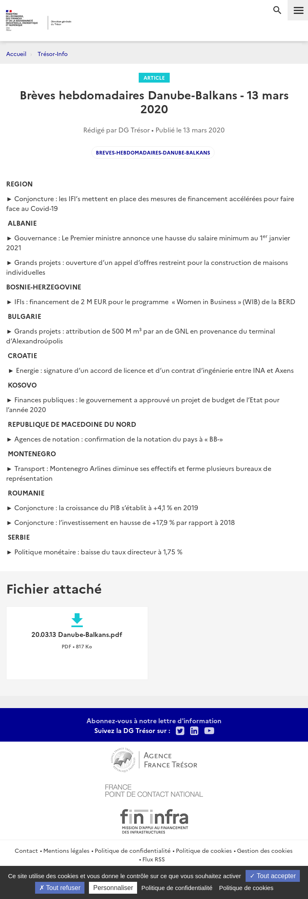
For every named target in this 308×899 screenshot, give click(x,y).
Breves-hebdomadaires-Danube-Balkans (153, 152)
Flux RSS (153, 859)
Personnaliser (113, 887)
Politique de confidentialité (133, 850)
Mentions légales (66, 850)
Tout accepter (273, 875)
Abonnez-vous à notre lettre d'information (154, 720)
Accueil (16, 53)
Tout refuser (60, 887)
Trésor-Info (53, 53)
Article (154, 77)
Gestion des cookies (264, 850)
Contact (26, 850)
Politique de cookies (204, 850)
